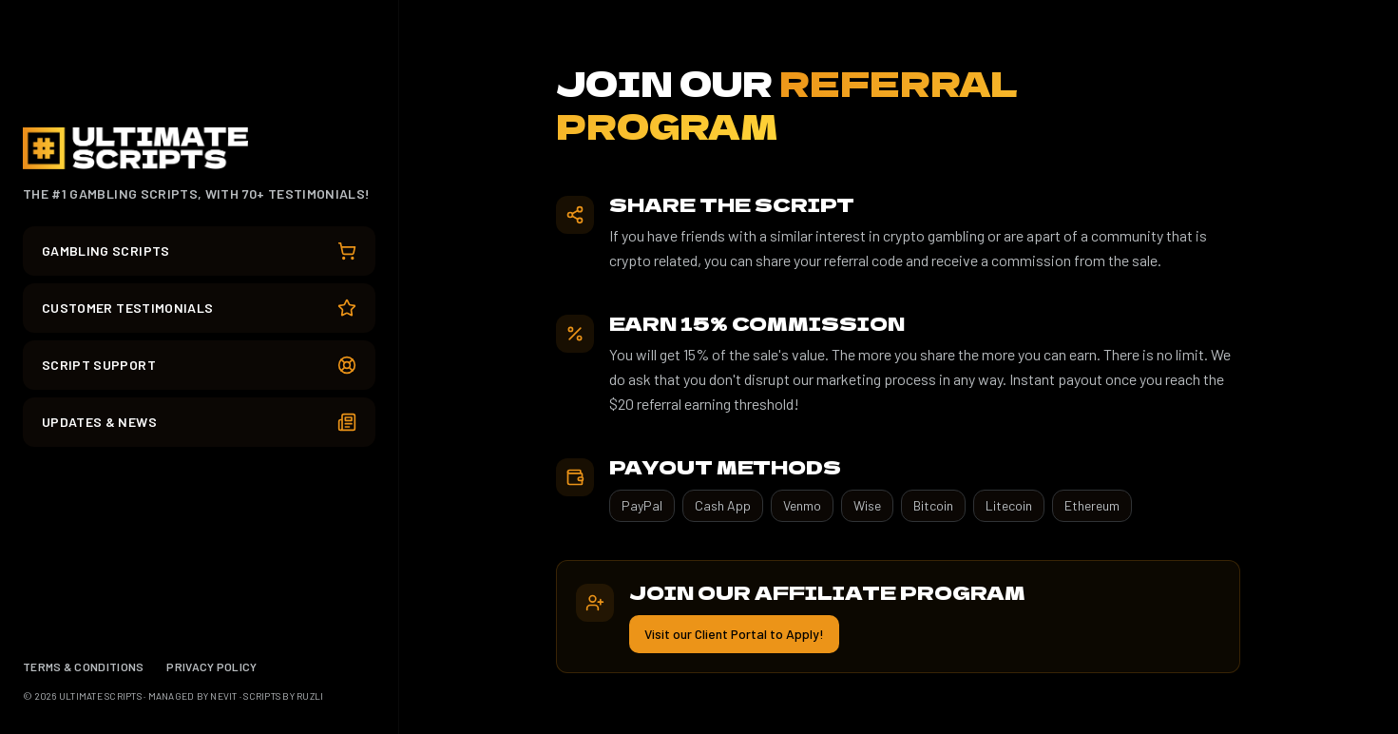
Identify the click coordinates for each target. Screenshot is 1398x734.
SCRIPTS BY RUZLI (283, 696)
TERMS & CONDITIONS (83, 666)
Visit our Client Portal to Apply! (734, 634)
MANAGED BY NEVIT (193, 696)
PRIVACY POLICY (211, 666)
